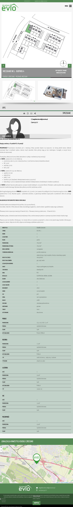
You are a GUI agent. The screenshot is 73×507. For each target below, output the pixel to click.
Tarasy (4, 309)
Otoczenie (4, 303)
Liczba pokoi (5, 237)
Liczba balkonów (6, 282)
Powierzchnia (5, 243)
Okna (3, 272)
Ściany (3, 329)
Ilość (3, 372)
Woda (3, 297)
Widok (3, 291)
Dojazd (3, 300)
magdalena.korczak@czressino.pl (41, 1)
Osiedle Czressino (41, 227)
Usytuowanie (5, 312)
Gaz (3, 294)
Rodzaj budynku (5, 249)
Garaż (3, 266)
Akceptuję (36, 503)
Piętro (3, 240)
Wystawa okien (5, 333)
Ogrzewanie (5, 306)
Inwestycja (4, 227)
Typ (3, 357)
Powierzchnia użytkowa (7, 246)
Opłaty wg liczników (7, 260)
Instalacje (4, 276)
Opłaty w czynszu (6, 257)
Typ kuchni (4, 361)
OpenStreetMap (64, 482)
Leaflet (57, 482)
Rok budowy (5, 288)
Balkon (4, 279)
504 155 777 (34, 122)
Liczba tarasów (5, 285)
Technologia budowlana (7, 252)
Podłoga (4, 326)
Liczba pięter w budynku (7, 263)
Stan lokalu (5, 269)
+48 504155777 (27, 1)
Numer (3, 234)
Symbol (4, 231)
